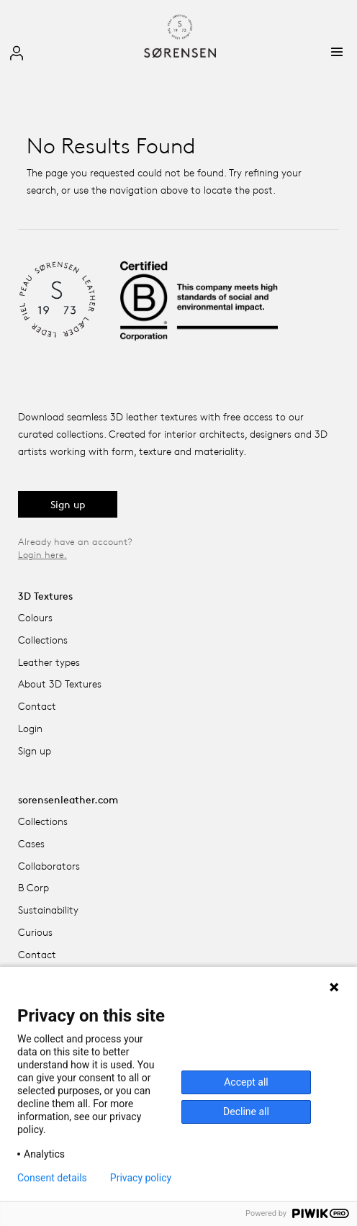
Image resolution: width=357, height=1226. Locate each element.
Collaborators (49, 866)
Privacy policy (140, 1178)
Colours (35, 617)
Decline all (246, 1111)
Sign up (67, 504)
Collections (43, 640)
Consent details (52, 1178)
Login (30, 728)
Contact (37, 706)
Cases (31, 843)
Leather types (49, 662)
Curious (35, 932)
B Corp (33, 887)
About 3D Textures (59, 683)
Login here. (42, 554)
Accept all (246, 1082)
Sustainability (48, 909)
